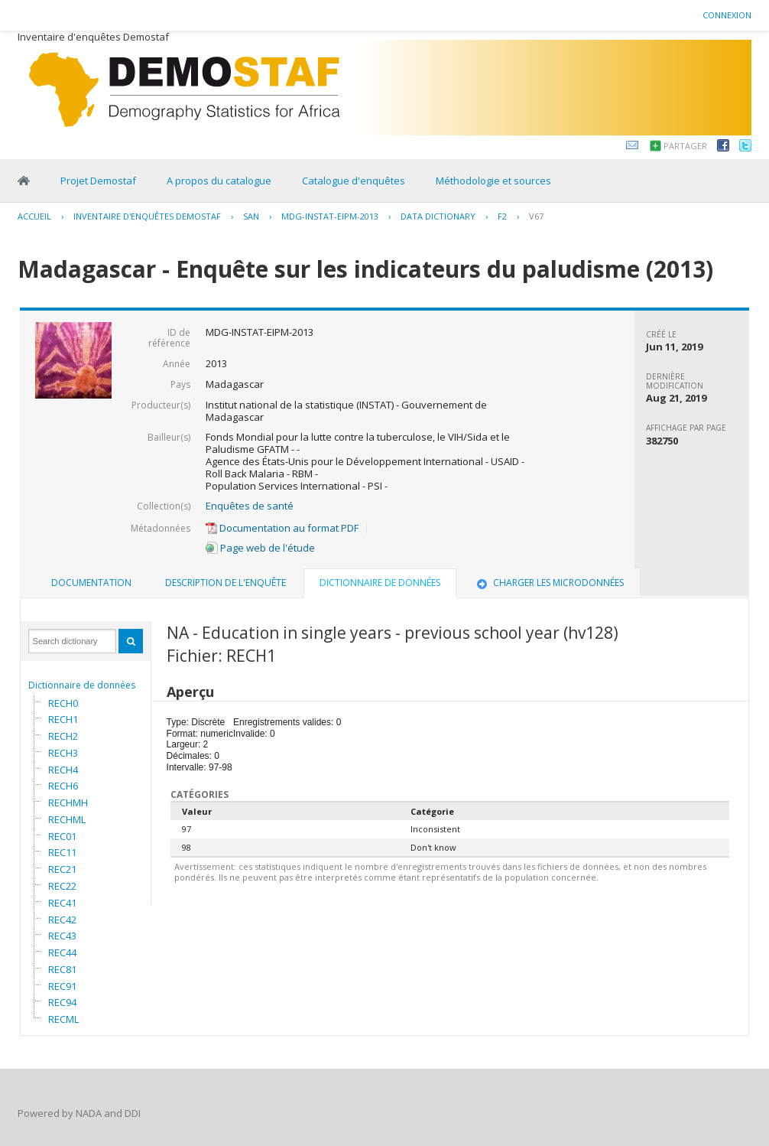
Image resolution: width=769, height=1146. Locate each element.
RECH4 (63, 769)
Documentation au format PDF (282, 528)
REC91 (62, 986)
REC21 (62, 869)
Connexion (726, 15)
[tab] (91, 582)
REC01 (62, 836)
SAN (251, 216)
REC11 (62, 852)
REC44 (62, 952)
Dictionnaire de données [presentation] (380, 582)
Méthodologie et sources (493, 180)
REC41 (62, 903)
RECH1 (63, 719)
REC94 (62, 1002)
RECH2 (63, 736)
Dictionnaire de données (81, 685)
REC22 (62, 886)
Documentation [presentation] (91, 582)
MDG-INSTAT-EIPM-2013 (329, 216)
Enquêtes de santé (250, 506)
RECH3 (63, 753)
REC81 (62, 969)
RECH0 (63, 703)
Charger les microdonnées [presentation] (549, 582)
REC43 (62, 935)
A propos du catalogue (219, 180)
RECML (63, 1019)
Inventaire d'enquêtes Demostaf (147, 216)
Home (24, 180)
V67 (536, 216)
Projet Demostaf (98, 180)
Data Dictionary (438, 216)
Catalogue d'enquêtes (353, 180)
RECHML (67, 819)
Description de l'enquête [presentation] (225, 582)
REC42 (62, 919)
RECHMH (68, 802)
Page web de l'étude (260, 548)
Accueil (34, 216)
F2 (502, 216)
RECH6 (63, 786)
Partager (685, 145)
